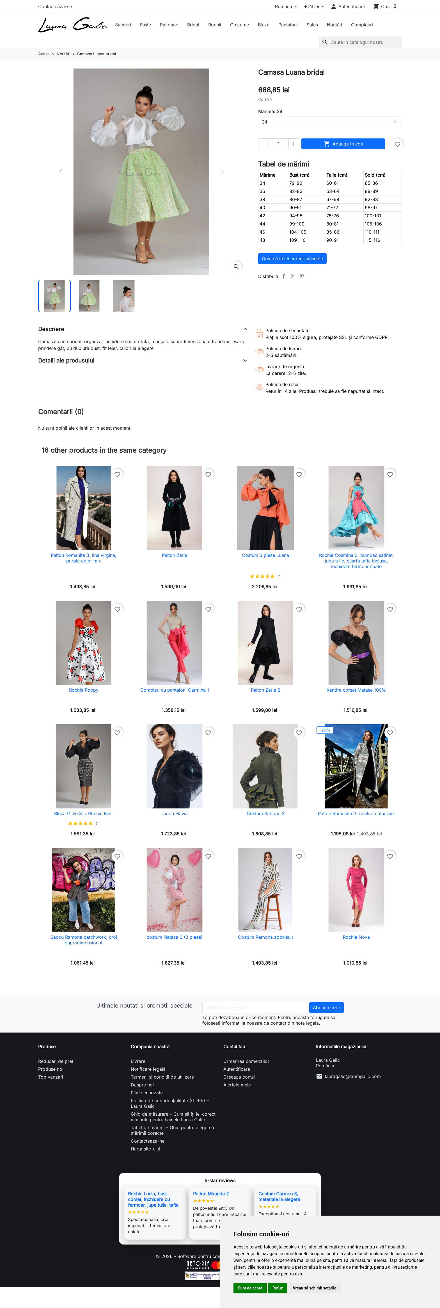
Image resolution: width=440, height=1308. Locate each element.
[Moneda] (313, 6)
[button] (347, 6)
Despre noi (142, 1085)
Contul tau (234, 1046)
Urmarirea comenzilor (246, 1061)
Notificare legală (148, 1069)
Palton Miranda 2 (211, 1194)
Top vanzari (50, 1077)
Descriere (51, 329)
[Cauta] (360, 42)
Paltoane (169, 25)
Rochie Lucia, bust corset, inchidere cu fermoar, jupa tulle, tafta (153, 1199)
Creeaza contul (239, 1077)
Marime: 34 (270, 111)
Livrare (138, 1061)
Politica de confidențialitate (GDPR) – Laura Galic (170, 1103)
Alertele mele (237, 1085)
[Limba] (285, 6)
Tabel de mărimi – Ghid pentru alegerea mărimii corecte (172, 1130)
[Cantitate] (279, 143)
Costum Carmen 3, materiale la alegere (279, 1196)
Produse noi (50, 1069)
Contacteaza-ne (55, 6)
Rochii (214, 25)
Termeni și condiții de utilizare (162, 1077)
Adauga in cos (343, 143)
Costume (239, 25)
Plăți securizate (147, 1092)
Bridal (193, 25)
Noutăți (334, 25)
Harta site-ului (145, 1149)
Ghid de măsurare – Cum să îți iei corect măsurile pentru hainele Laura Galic (173, 1116)
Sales (312, 25)
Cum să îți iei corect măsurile (292, 258)
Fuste (145, 25)
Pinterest (301, 276)
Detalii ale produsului (66, 360)
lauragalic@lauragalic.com (353, 1076)
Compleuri (362, 25)
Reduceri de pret (55, 1061)
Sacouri (123, 25)
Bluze (263, 25)
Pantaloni (288, 25)
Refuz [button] (277, 1288)
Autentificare (236, 1069)
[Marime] (330, 122)
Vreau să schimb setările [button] (314, 1288)
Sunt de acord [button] (250, 1288)
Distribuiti (283, 276)
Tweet (292, 276)
